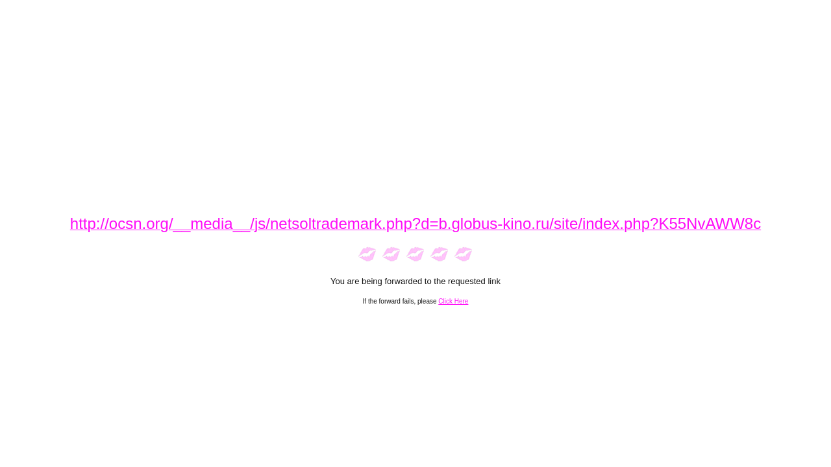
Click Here (453, 301)
